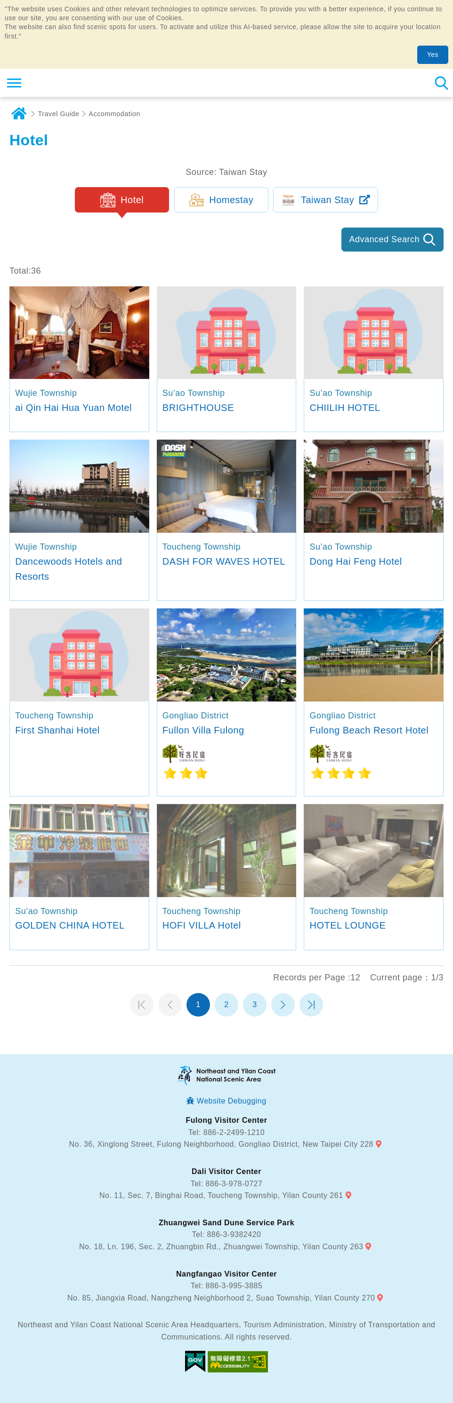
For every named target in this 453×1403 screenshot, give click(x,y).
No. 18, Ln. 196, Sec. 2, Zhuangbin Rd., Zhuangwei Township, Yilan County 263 (221, 1247)
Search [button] (441, 83)
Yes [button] (432, 54)
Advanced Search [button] (384, 239)
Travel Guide (59, 114)
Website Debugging (232, 1101)
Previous (170, 1005)
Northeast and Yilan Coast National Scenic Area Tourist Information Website (64, 83)
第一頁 (142, 1005)
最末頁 (311, 1005)
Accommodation (114, 114)
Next (283, 1005)
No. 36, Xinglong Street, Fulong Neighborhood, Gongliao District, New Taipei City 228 (221, 1144)
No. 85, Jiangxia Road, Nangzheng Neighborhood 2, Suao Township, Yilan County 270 (221, 1298)
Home (18, 113)
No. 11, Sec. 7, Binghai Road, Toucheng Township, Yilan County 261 (221, 1195)
